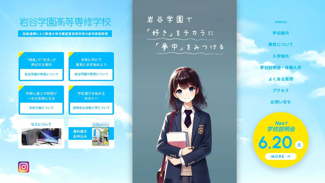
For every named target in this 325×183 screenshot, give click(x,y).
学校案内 (280, 33)
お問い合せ (280, 102)
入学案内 (280, 56)
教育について (280, 44)
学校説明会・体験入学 (280, 67)
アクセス (281, 90)
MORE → (281, 156)
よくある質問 (280, 79)
